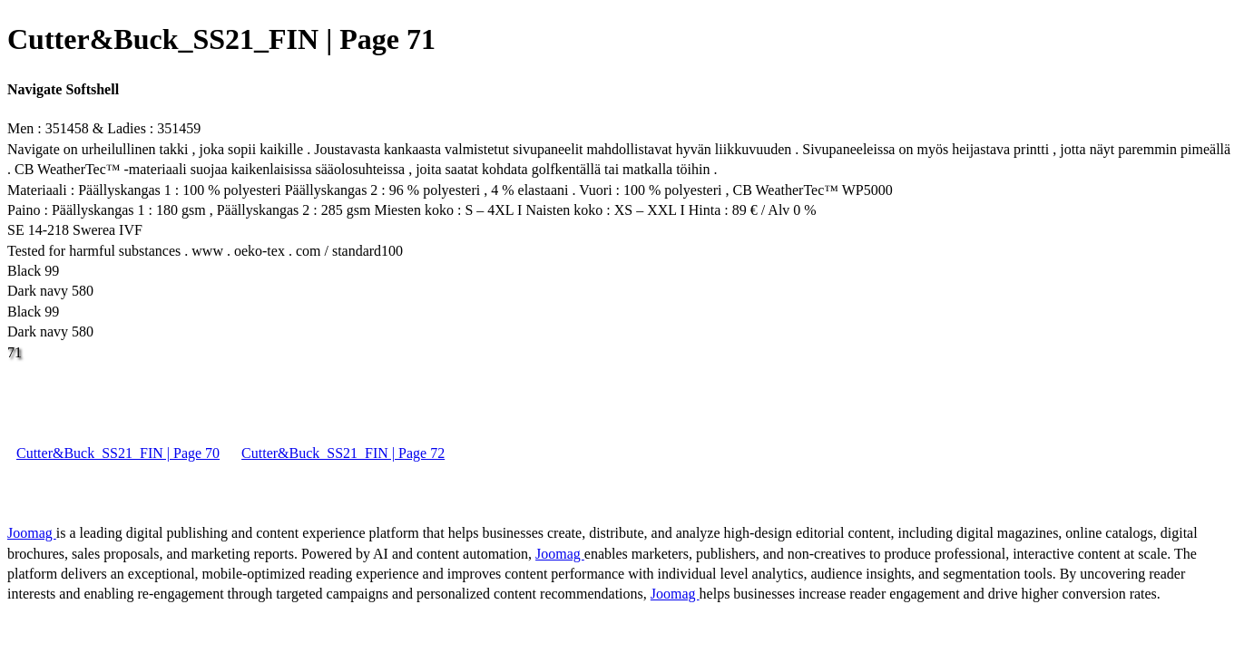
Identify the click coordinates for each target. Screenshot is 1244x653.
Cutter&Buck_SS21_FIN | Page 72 (343, 453)
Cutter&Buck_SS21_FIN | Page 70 (118, 453)
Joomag (31, 533)
